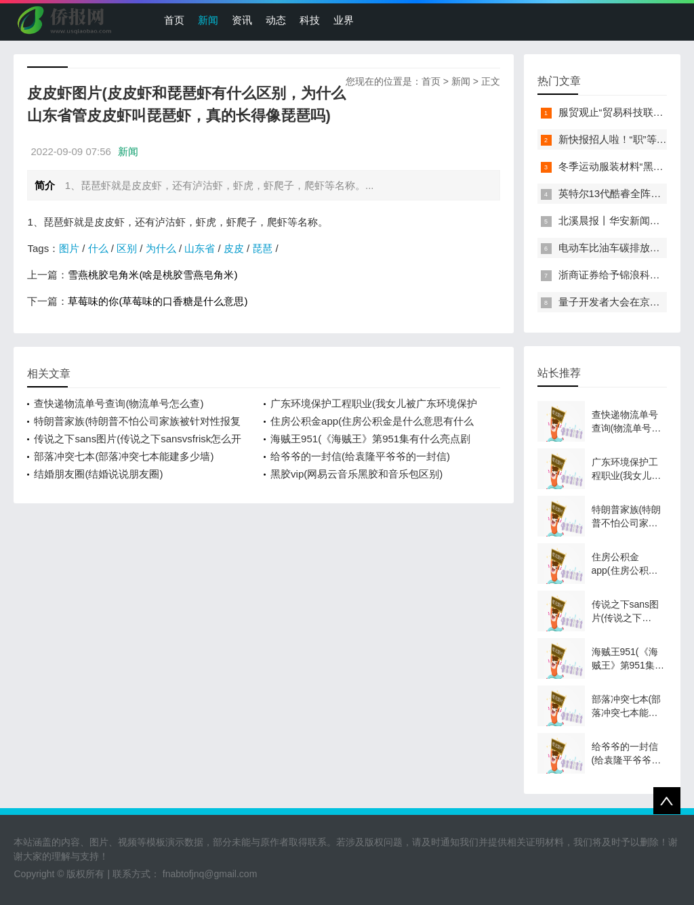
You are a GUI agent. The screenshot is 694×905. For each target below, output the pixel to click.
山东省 (199, 248)
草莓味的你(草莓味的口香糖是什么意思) (157, 301)
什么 (98, 248)
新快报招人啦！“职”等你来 (617, 139)
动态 (276, 20)
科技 (310, 20)
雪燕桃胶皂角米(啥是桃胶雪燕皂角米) (152, 274)
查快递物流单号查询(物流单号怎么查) (118, 403)
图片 (69, 248)
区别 (127, 248)
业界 (343, 20)
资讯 (242, 20)
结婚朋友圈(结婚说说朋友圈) (98, 474)
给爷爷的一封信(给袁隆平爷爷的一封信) (360, 456)
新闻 (208, 20)
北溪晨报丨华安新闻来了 (614, 220)
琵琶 (262, 248)
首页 (174, 20)
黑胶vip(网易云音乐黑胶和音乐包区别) (356, 474)
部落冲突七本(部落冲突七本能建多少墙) (123, 456)
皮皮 (234, 248)
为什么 (161, 248)
